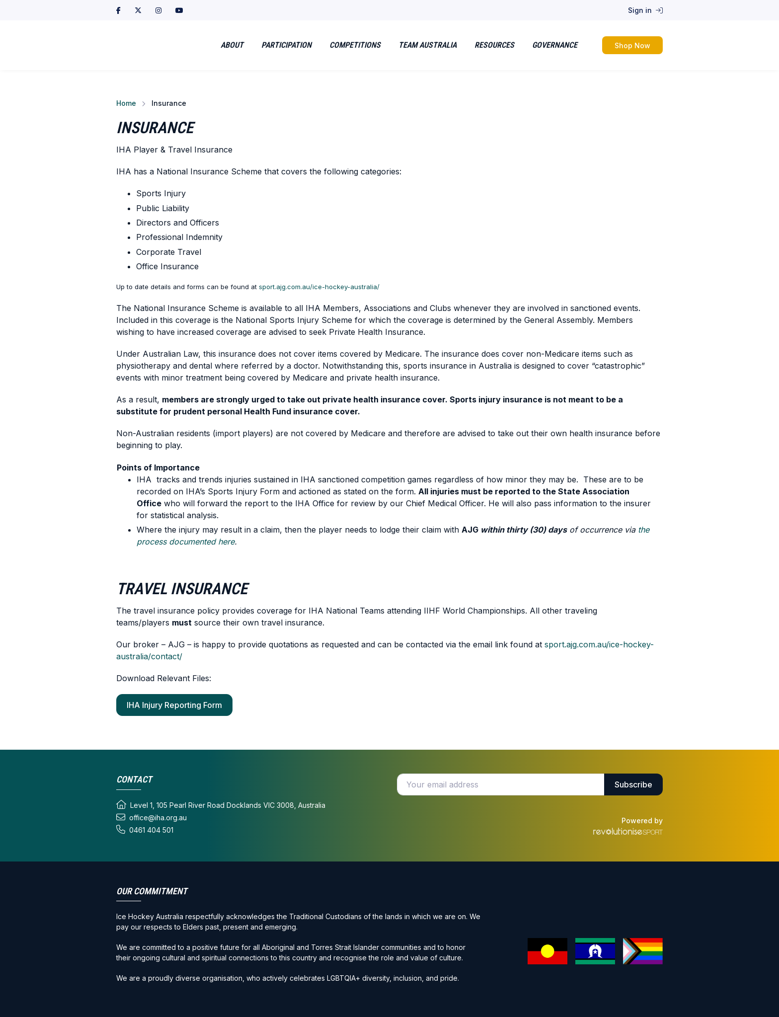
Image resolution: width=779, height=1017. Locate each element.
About (232, 45)
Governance (554, 45)
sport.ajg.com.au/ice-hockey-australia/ (319, 287)
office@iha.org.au (151, 817)
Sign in (645, 10)
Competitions (355, 45)
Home (126, 103)
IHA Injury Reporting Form (174, 705)
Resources (494, 45)
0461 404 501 (144, 829)
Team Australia (427, 45)
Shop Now (632, 45)
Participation (286, 45)
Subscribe (633, 784)
